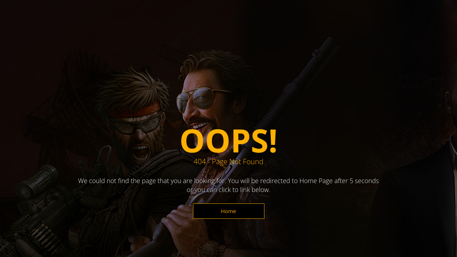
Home (228, 211)
